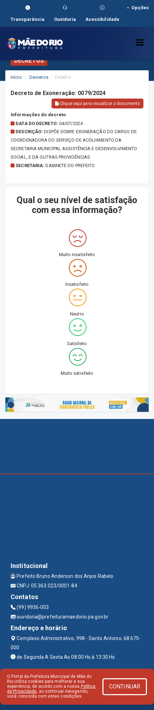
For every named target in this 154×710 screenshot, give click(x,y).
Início (16, 77)
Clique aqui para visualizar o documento (97, 103)
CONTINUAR (124, 686)
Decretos (38, 77)
